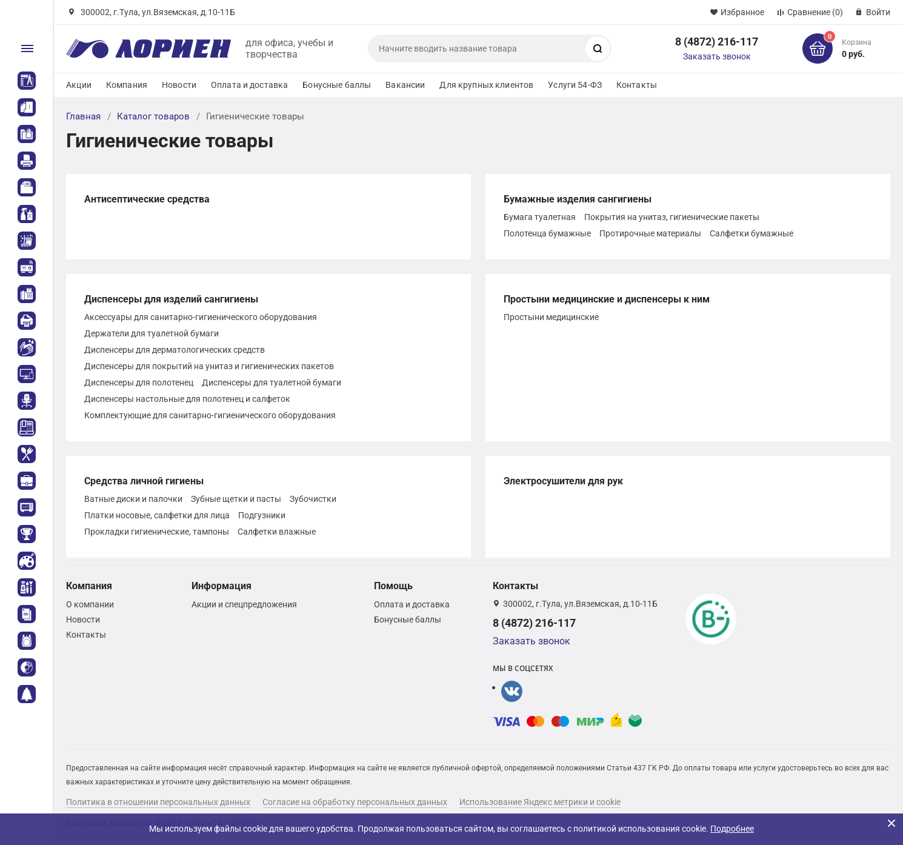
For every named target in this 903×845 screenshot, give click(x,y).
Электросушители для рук (563, 481)
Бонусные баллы (336, 85)
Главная (83, 116)
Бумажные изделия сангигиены (577, 199)
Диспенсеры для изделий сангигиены (171, 299)
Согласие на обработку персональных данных (354, 802)
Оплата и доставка (249, 85)
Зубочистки (313, 499)
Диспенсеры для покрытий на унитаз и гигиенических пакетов (209, 366)
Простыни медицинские (551, 317)
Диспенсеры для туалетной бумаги (271, 382)
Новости (179, 85)
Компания (126, 85)
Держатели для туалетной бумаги (151, 333)
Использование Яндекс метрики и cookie (540, 802)
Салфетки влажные (277, 531)
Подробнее (732, 828)
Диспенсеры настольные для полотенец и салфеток (187, 399)
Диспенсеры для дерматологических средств (174, 350)
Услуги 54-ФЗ (575, 85)
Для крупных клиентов (486, 85)
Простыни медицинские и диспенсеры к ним (607, 299)
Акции (79, 85)
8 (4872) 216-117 (716, 41)
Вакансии (405, 85)
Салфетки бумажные (751, 233)
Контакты (636, 85)
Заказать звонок (717, 56)
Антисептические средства (147, 199)
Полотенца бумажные (547, 233)
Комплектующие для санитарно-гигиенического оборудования (210, 415)
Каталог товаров (153, 116)
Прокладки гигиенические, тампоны (156, 531)
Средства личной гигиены (144, 481)
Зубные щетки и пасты (236, 499)
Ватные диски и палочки (133, 499)
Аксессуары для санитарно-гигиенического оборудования (200, 317)
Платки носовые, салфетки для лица (157, 515)
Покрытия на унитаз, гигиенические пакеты (671, 217)
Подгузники (261, 515)
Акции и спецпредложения (244, 604)
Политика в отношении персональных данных (158, 802)
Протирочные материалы (650, 233)
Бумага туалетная (540, 217)
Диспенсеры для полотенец (138, 382)
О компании (90, 604)
